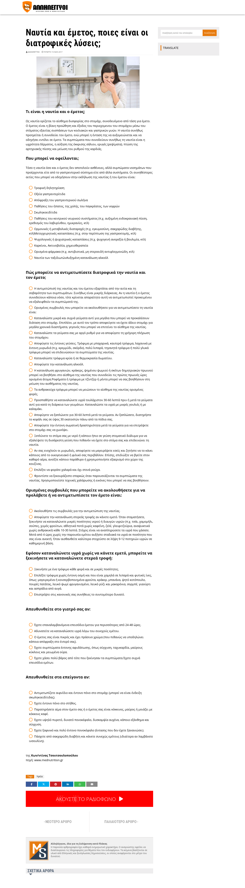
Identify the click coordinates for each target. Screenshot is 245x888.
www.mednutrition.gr (48, 760)
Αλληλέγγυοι (33, 52)
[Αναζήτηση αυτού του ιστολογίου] (182, 33)
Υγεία (40, 776)
